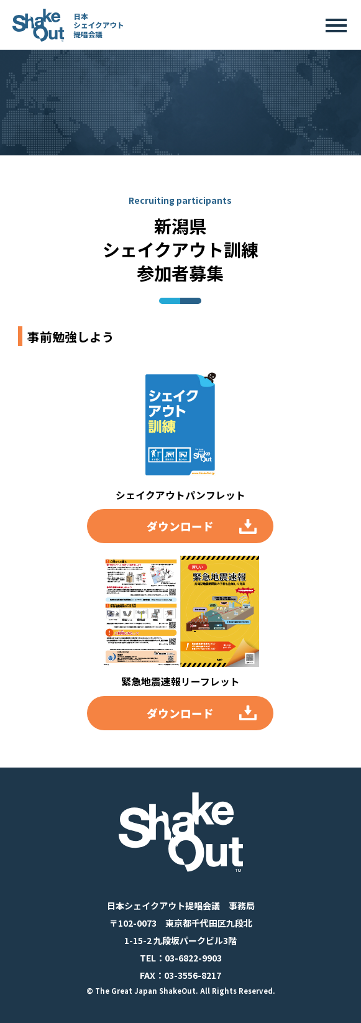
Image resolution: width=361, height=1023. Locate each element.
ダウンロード (180, 526)
